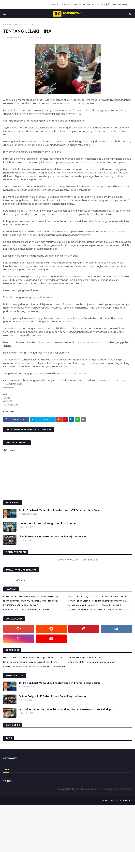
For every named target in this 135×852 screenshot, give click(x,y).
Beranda (7, 24)
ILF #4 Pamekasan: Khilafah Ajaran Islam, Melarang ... (31, 596)
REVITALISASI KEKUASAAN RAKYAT (20, 605)
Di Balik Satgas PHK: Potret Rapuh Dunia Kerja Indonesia (52, 536)
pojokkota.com (13, 37)
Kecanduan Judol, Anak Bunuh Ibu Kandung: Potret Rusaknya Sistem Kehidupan (66, 709)
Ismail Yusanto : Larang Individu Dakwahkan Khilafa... (96, 605)
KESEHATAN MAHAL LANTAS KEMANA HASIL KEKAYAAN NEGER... (100, 609)
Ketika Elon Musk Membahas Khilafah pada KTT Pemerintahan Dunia (59, 510)
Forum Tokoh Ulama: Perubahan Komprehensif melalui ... (98, 600)
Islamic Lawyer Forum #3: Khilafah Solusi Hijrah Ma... (30, 600)
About (114, 800)
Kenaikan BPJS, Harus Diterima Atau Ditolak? (26, 609)
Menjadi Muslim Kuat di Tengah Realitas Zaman (47, 523)
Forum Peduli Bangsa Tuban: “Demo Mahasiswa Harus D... (99, 596)
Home (104, 800)
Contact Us (126, 800)
